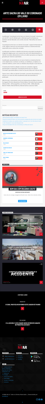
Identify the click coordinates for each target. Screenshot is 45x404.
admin (5, 92)
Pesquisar (4, 105)
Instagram (20, 357)
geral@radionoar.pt (9, 359)
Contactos (6, 382)
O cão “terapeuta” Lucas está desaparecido (13, 123)
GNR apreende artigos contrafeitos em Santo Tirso (15, 117)
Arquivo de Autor (22, 97)
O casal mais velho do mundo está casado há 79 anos (22, 304)
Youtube (20, 359)
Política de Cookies (8, 376)
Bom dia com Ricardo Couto (9, 133)
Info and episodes (22, 201)
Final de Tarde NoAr (8, 152)
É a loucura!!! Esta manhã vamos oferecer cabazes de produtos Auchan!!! (23, 324)
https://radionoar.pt (9, 356)
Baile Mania (6, 157)
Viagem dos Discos (7, 147)
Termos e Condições (9, 380)
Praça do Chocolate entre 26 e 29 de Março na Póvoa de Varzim (18, 124)
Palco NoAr (6, 143)
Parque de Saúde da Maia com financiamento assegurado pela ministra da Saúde (22, 119)
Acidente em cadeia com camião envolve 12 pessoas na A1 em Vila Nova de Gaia (22, 121)
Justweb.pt (5, 396)
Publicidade (7, 378)
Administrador (6, 233)
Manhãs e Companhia (8, 138)
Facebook (20, 356)
